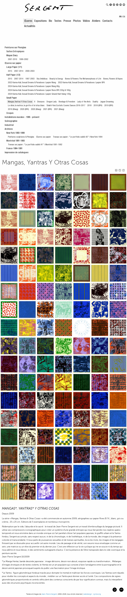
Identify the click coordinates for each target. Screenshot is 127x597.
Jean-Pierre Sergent (49, 594)
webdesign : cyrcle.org (92, 594)
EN (124, 17)
